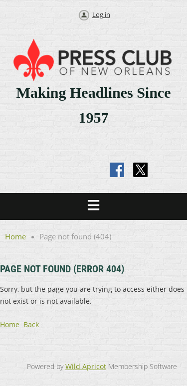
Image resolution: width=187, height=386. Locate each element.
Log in (101, 14)
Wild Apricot (85, 366)
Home (15, 236)
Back (31, 324)
